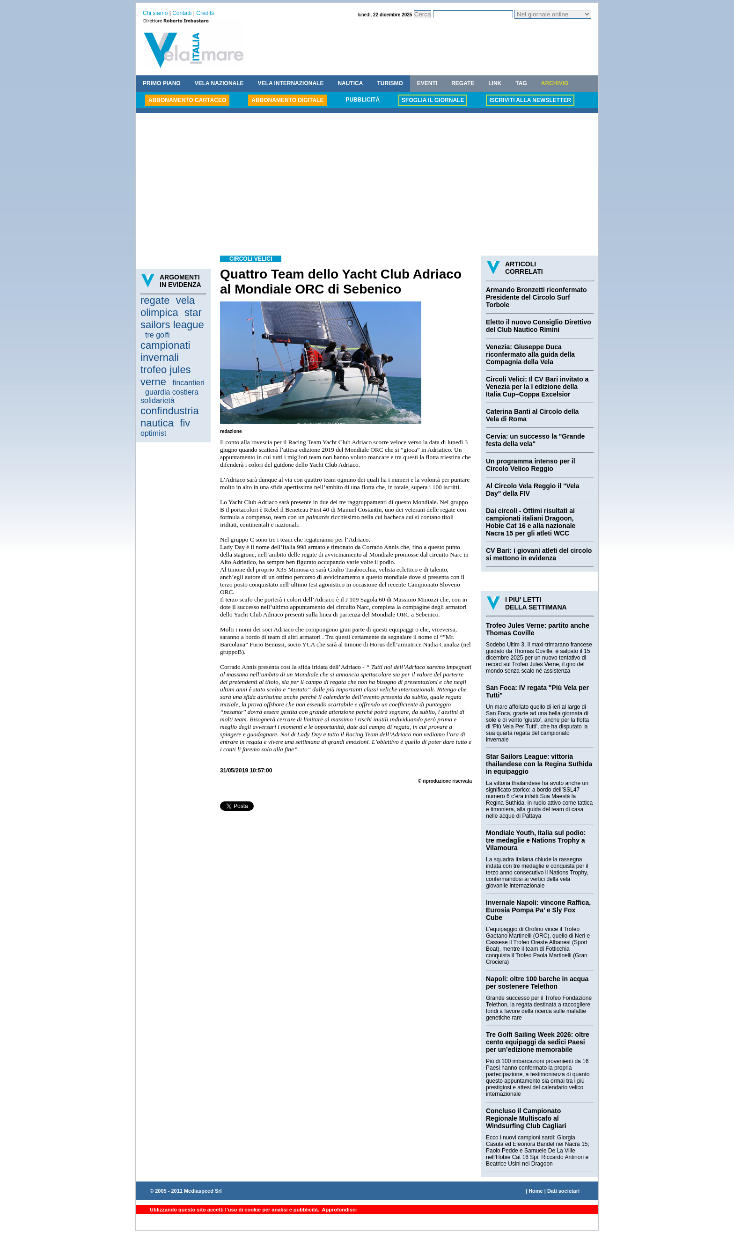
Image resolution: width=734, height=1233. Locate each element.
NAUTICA (350, 83)
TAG (521, 83)
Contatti (181, 13)
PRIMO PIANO (162, 83)
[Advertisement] (367, 185)
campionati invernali (165, 351)
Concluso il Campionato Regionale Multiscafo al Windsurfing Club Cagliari (526, 1118)
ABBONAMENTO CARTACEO (187, 100)
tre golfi (157, 335)
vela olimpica (167, 306)
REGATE (462, 83)
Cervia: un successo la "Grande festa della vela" (535, 440)
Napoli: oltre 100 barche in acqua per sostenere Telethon (537, 982)
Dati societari (563, 1191)
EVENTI (427, 83)
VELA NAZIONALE (219, 83)
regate (154, 300)
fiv (185, 423)
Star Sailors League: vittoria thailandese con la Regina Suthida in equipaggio (539, 764)
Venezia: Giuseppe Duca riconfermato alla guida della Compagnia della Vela (530, 354)
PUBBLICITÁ (362, 99)
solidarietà (157, 400)
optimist (153, 433)
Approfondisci (339, 1209)
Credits (205, 13)
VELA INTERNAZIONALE (291, 83)
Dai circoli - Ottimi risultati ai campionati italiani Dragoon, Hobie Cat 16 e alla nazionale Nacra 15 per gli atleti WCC (530, 522)
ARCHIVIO (555, 83)
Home (535, 1191)
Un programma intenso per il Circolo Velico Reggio (530, 464)
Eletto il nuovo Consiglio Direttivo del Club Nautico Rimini (538, 325)
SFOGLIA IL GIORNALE (433, 100)
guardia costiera (171, 392)
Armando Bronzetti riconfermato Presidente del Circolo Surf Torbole (536, 297)
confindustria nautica (169, 417)
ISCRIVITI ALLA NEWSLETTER (530, 100)
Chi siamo (155, 13)
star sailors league (172, 318)
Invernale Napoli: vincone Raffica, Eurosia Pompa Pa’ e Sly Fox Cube (538, 910)
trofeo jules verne (165, 376)
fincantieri (188, 383)
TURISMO (390, 83)
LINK (494, 83)
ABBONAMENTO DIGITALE (287, 100)
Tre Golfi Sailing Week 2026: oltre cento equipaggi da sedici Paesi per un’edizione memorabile (537, 1042)
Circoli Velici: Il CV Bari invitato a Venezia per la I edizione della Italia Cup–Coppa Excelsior (537, 386)
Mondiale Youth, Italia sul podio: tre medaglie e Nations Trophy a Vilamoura (536, 840)
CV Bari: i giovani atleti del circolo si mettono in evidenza (539, 554)
